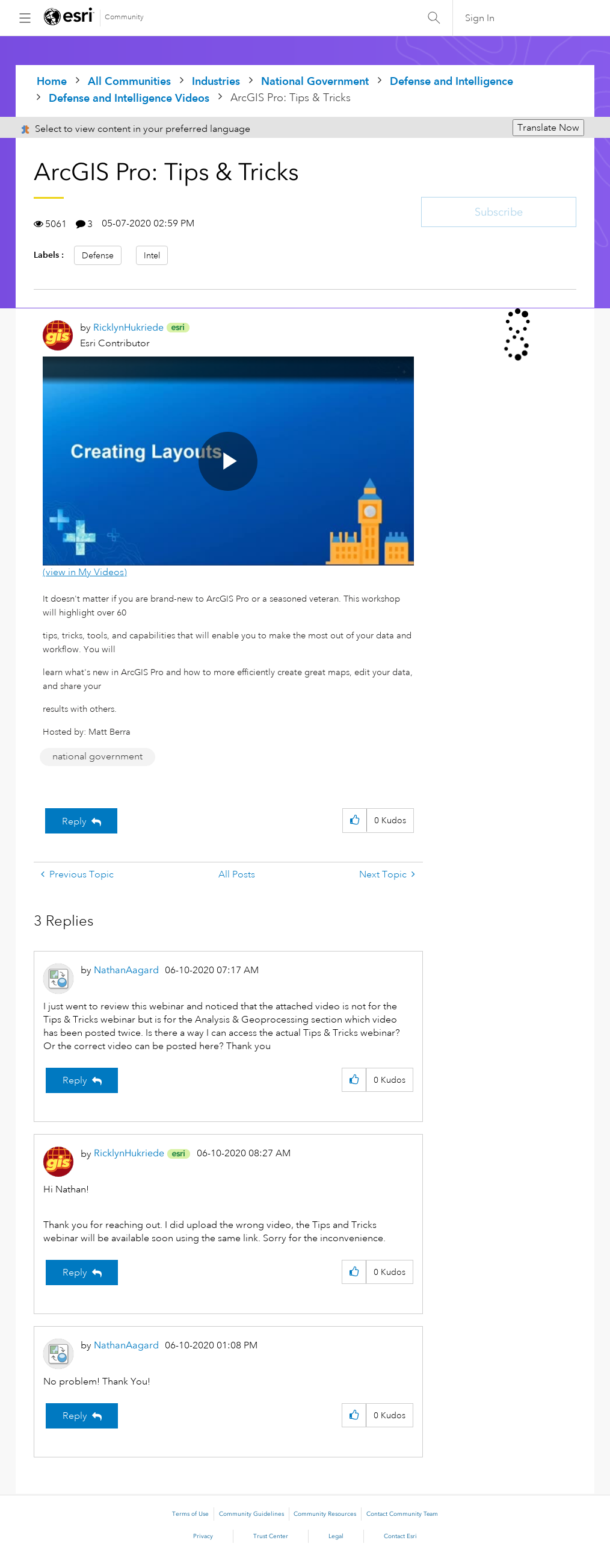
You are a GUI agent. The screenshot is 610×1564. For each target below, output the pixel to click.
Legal (336, 1536)
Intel (152, 255)
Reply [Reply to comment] (75, 1080)
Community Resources (325, 1514)
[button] (354, 820)
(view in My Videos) (85, 572)
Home (52, 81)
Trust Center (270, 1536)
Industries (216, 81)
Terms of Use (190, 1514)
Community (124, 17)
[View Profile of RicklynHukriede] (128, 327)
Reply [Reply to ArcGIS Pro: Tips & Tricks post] (74, 821)
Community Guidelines (251, 1514)
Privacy (203, 1536)
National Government (315, 81)
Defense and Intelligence (451, 81)
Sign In (479, 18)
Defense (98, 255)
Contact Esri (400, 1536)
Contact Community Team (402, 1514)
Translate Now (548, 128)
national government (97, 756)
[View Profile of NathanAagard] (126, 970)
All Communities (129, 81)
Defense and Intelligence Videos (129, 98)
